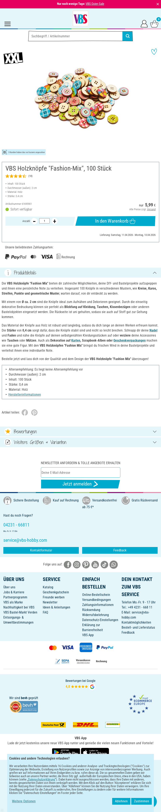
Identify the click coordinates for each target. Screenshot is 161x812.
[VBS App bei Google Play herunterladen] (66, 752)
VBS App (88, 635)
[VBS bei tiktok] (104, 564)
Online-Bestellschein (96, 595)
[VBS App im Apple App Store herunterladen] (95, 752)
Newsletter (50, 602)
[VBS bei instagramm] (77, 564)
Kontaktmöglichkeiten (136, 622)
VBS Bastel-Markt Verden (20, 612)
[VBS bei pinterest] (86, 564)
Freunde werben (54, 597)
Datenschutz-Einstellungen (100, 620)
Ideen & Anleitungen (56, 607)
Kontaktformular (41, 550)
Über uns (9, 587)
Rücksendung (91, 610)
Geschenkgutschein (56, 592)
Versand (151, 209)
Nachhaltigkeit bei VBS (18, 607)
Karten (75, 340)
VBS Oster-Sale (95, 4)
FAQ (45, 612)
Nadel (153, 330)
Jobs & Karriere (13, 592)
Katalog (48, 587)
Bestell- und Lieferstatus (138, 627)
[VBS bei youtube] (95, 564)
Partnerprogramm (15, 597)
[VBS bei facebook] (67, 564)
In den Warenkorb (115, 221)
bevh (24, 698)
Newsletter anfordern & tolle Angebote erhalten (80, 463)
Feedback (119, 550)
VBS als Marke (13, 602)
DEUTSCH (80, 766)
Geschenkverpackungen (129, 340)
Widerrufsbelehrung (95, 615)
